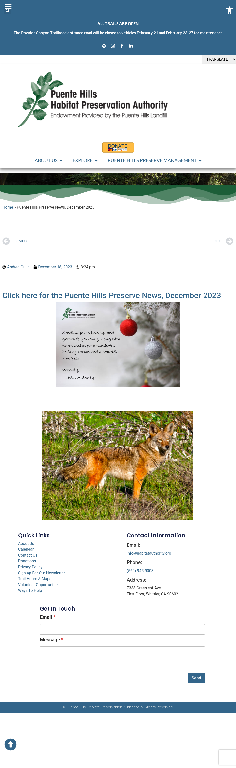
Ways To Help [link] (30, 590)
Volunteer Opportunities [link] (39, 584)
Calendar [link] (26, 549)
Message (51, 639)
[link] (104, 46)
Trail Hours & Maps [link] (34, 578)
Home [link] (7, 207)
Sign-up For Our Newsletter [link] (41, 573)
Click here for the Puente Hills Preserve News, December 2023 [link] (111, 295)
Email (47, 617)
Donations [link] (27, 561)
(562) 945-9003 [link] (140, 570)
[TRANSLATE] (219, 59)
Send (196, 677)
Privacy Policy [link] (30, 567)
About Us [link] (26, 543)
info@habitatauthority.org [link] (149, 553)
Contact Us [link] (28, 555)
